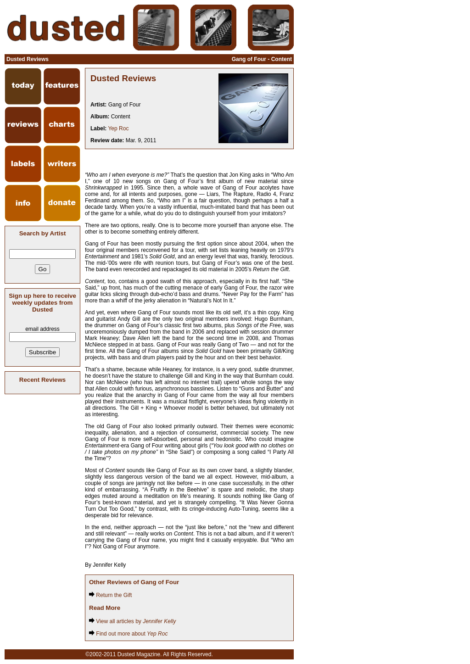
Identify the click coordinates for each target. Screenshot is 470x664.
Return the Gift (110, 595)
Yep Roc (118, 128)
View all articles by (132, 621)
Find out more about (128, 634)
